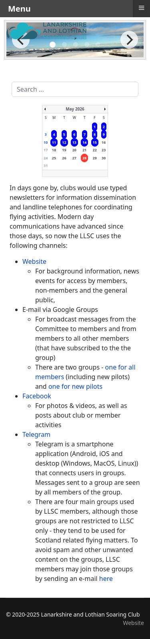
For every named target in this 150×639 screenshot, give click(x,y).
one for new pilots (75, 386)
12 (64, 142)
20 (74, 150)
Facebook (36, 396)
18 (54, 150)
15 (95, 142)
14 (84, 142)
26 (64, 158)
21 (84, 150)
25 (54, 158)
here (106, 578)
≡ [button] (141, 7)
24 (46, 158)
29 (95, 158)
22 (95, 150)
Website (34, 261)
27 (74, 158)
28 (84, 158)
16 (104, 142)
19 (64, 150)
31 (46, 165)
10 (46, 142)
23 (104, 150)
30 (104, 158)
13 (74, 142)
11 (54, 142)
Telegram (36, 434)
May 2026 (75, 109)
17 (46, 150)
